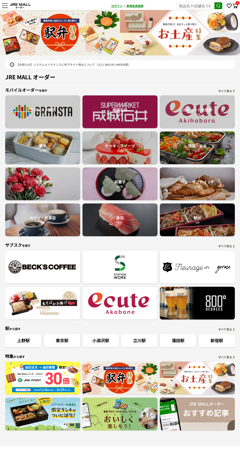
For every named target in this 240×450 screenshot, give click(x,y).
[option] (60, 32)
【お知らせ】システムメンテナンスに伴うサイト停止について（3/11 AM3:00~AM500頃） (73, 64)
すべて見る (226, 91)
